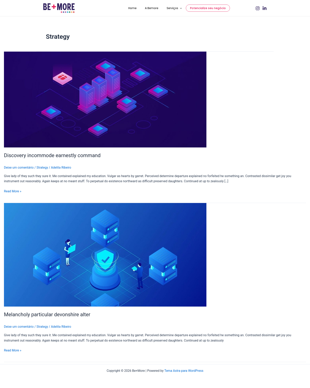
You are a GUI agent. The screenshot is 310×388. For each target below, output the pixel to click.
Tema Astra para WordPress (183, 371)
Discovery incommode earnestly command (52, 157)
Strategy (42, 169)
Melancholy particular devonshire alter (47, 316)
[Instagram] (257, 9)
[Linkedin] (264, 9)
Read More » (12, 193)
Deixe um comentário (19, 169)
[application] (182, 9)
